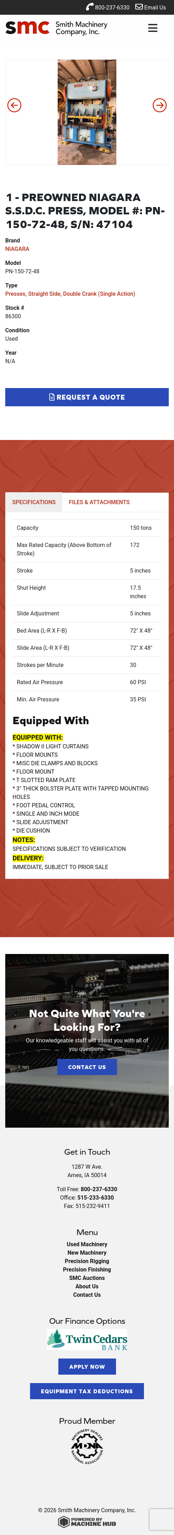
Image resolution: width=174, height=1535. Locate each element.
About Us (87, 1286)
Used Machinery (87, 1244)
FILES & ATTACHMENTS (99, 502)
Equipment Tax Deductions (87, 1391)
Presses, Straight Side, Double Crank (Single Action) (70, 294)
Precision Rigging (87, 1261)
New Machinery (86, 1252)
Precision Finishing (87, 1269)
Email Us (150, 7)
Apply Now (87, 1366)
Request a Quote (87, 397)
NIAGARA (17, 249)
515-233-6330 (95, 1197)
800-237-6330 (108, 7)
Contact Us (87, 1067)
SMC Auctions (87, 1278)
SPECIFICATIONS (34, 502)
